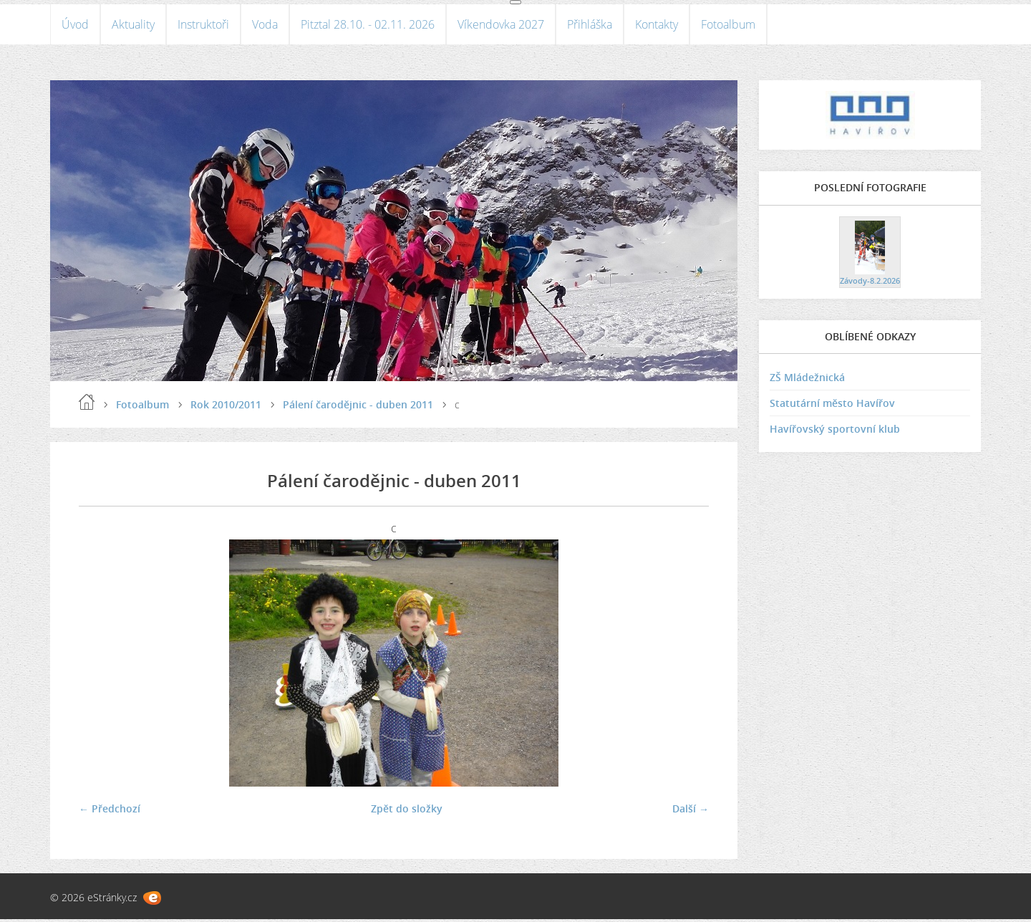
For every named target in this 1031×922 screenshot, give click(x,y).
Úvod (75, 26)
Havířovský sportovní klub (835, 432)
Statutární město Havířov (832, 406)
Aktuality (133, 26)
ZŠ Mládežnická (807, 381)
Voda (265, 26)
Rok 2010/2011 (225, 407)
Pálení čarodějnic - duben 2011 (358, 407)
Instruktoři (203, 26)
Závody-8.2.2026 (870, 283)
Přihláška (589, 26)
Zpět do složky (406, 811)
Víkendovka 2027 (501, 26)
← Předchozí (109, 811)
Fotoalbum (728, 26)
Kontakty (656, 26)
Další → (690, 811)
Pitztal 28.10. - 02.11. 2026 (368, 26)
